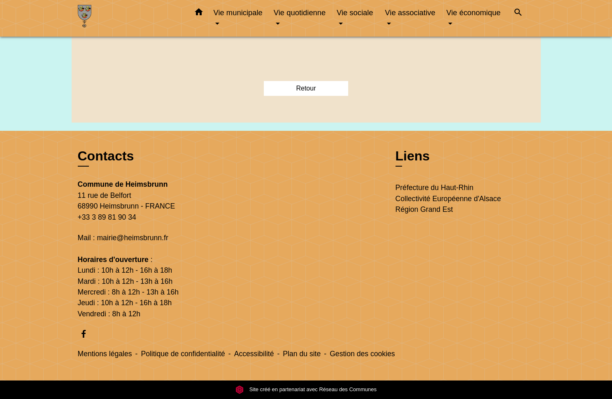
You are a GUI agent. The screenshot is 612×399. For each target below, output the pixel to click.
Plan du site (302, 354)
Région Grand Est (424, 209)
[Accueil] (129, 18)
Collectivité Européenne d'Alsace (448, 199)
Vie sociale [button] (355, 12)
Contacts (106, 155)
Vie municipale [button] (238, 12)
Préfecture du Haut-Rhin (435, 187)
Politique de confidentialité (183, 354)
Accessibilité (254, 354)
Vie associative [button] (410, 12)
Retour (306, 88)
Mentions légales (105, 354)
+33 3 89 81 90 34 (107, 217)
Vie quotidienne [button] (300, 12)
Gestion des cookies (362, 354)
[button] (198, 13)
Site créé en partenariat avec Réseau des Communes (306, 389)
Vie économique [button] (474, 12)
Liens (413, 155)
